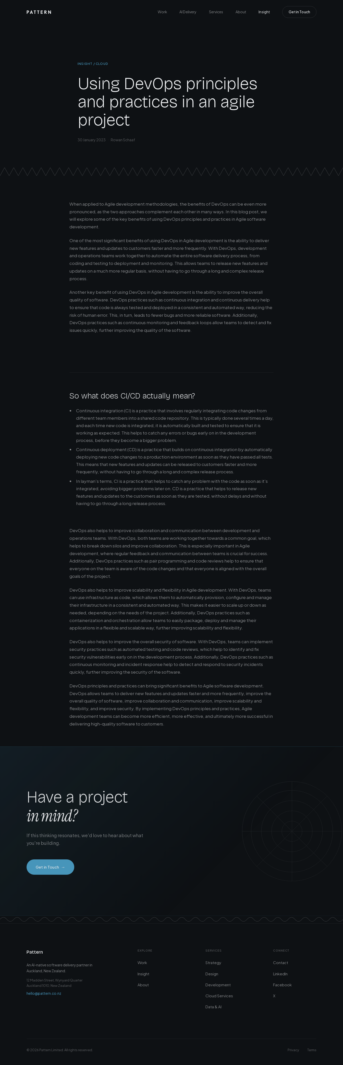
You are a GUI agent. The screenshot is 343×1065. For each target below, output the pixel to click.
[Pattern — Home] (39, 12)
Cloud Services (219, 995)
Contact (280, 962)
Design (211, 973)
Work (162, 11)
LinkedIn (280, 973)
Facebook (282, 984)
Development (218, 984)
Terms (311, 1050)
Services (216, 11)
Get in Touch (299, 11)
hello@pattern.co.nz (44, 993)
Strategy (213, 962)
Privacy (293, 1050)
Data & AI (213, 1006)
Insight (264, 11)
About (241, 11)
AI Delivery (188, 11)
